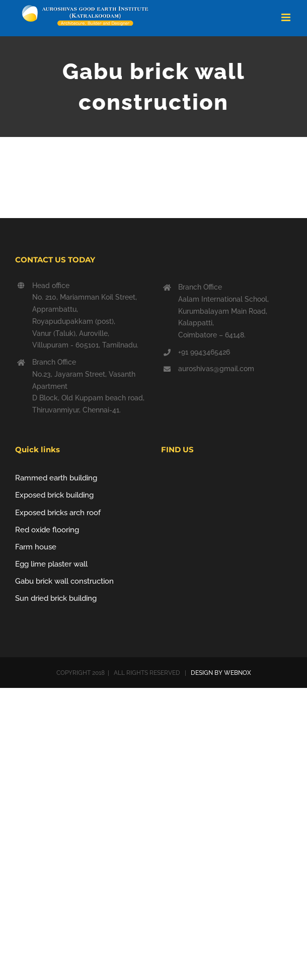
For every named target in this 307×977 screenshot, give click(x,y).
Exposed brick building (54, 495)
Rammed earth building (56, 477)
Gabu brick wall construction (64, 581)
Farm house (35, 546)
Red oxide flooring (47, 529)
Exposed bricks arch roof (58, 512)
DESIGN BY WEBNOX (220, 672)
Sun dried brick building (56, 598)
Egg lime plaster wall (51, 564)
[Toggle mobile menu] (286, 17)
